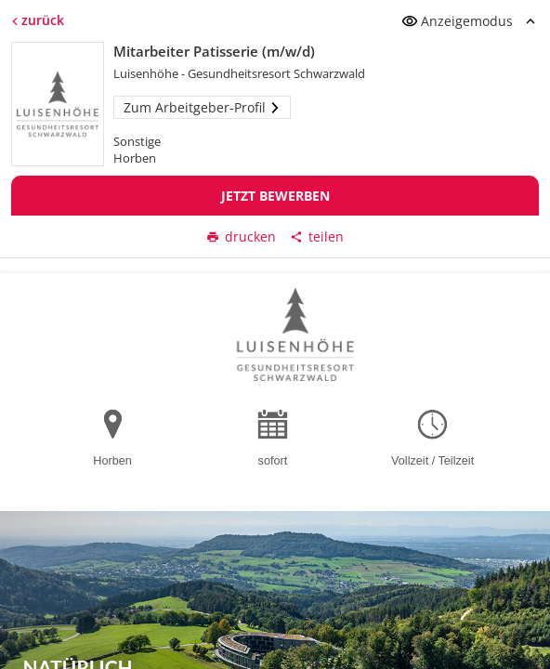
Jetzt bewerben (275, 195)
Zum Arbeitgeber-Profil (202, 107)
